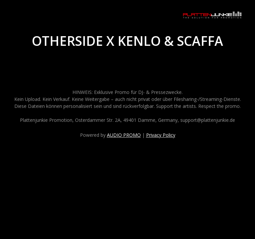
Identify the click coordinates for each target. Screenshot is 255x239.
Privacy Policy (160, 135)
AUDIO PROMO (124, 135)
